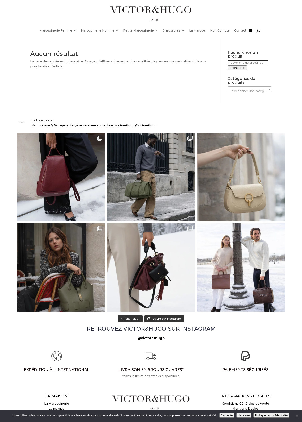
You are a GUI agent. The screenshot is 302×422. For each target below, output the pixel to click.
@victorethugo (151, 338)
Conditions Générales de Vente (245, 403)
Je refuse (244, 415)
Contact (240, 30)
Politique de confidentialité (271, 415)
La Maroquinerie (56, 403)
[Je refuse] (297, 416)
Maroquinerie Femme (55, 30)
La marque (57, 408)
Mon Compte (220, 30)
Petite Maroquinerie (138, 30)
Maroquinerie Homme (97, 30)
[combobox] (250, 89)
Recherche (237, 67)
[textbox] (250, 91)
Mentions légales (245, 408)
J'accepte (227, 415)
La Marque (197, 30)
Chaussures (171, 30)
